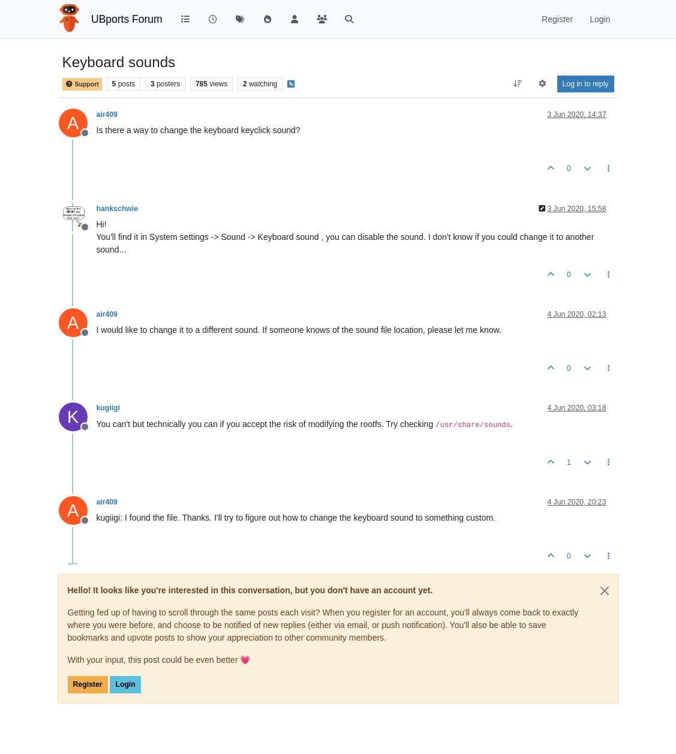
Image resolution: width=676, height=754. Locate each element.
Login (125, 684)
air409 (107, 114)
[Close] (604, 591)
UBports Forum (127, 19)
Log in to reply (586, 84)
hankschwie (117, 209)
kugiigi (108, 408)
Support (82, 84)
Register (88, 684)
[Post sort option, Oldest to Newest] (517, 84)
